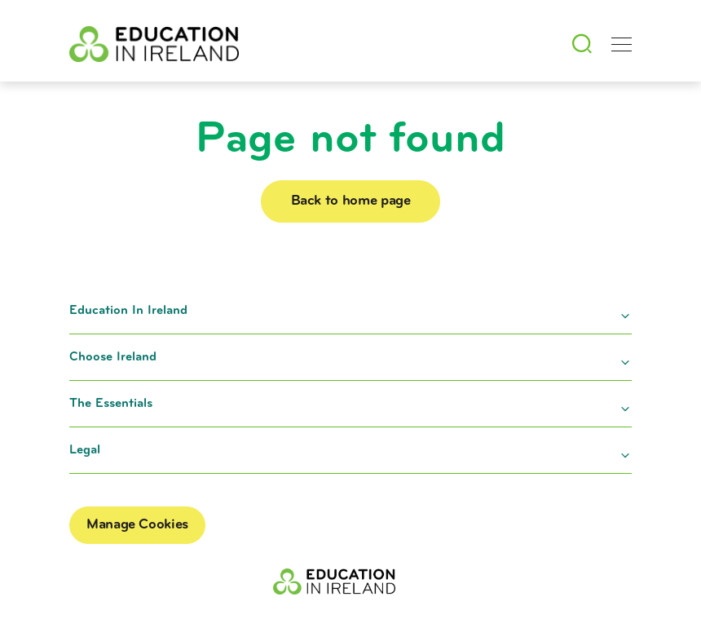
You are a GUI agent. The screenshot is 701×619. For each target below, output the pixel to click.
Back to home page (363, 201)
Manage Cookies (137, 525)
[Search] (581, 44)
